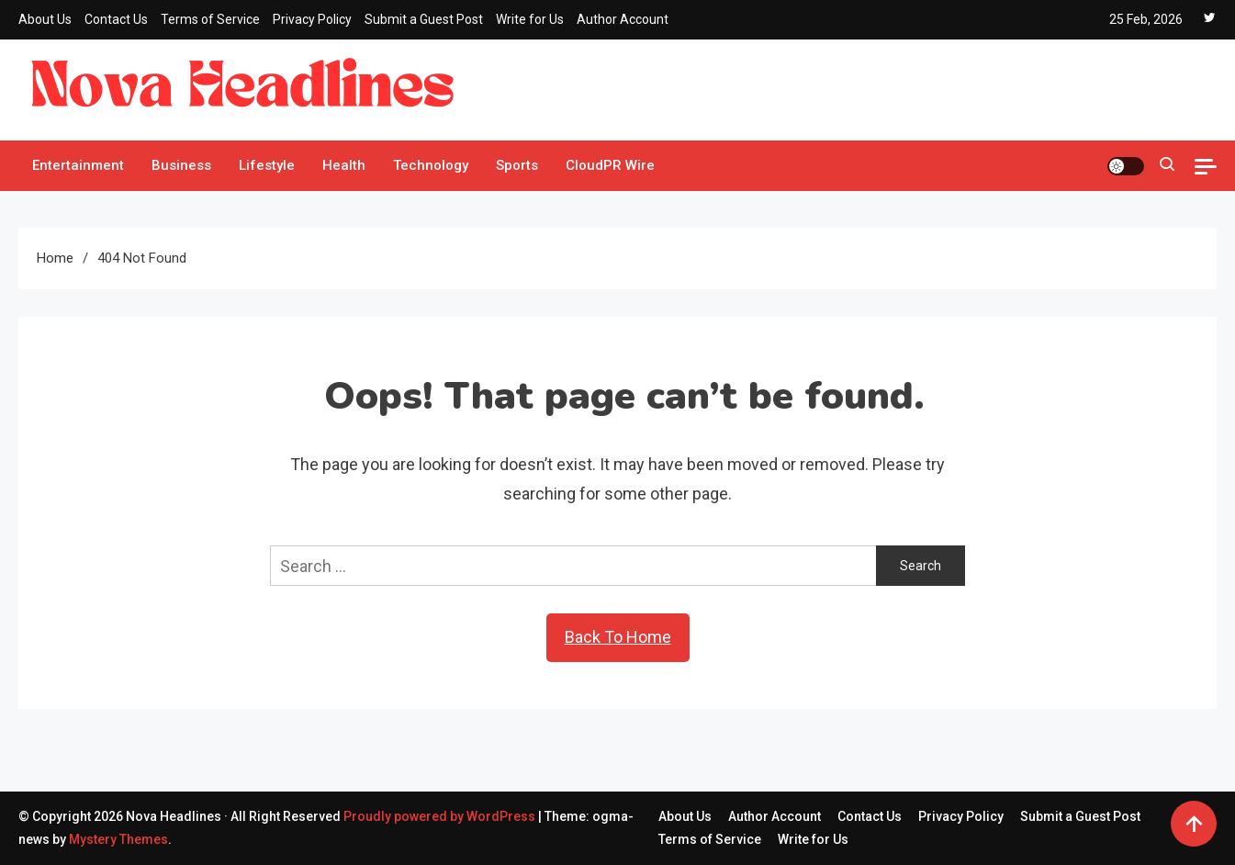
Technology (430, 165)
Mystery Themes (118, 839)
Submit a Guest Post (424, 19)
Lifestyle (267, 165)
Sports (517, 165)
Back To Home (618, 636)
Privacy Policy (312, 19)
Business (181, 165)
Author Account (622, 19)
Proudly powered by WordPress (440, 816)
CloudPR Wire (610, 165)
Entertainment (78, 165)
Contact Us (116, 19)
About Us (45, 19)
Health (343, 165)
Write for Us (530, 19)
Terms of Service (210, 19)
